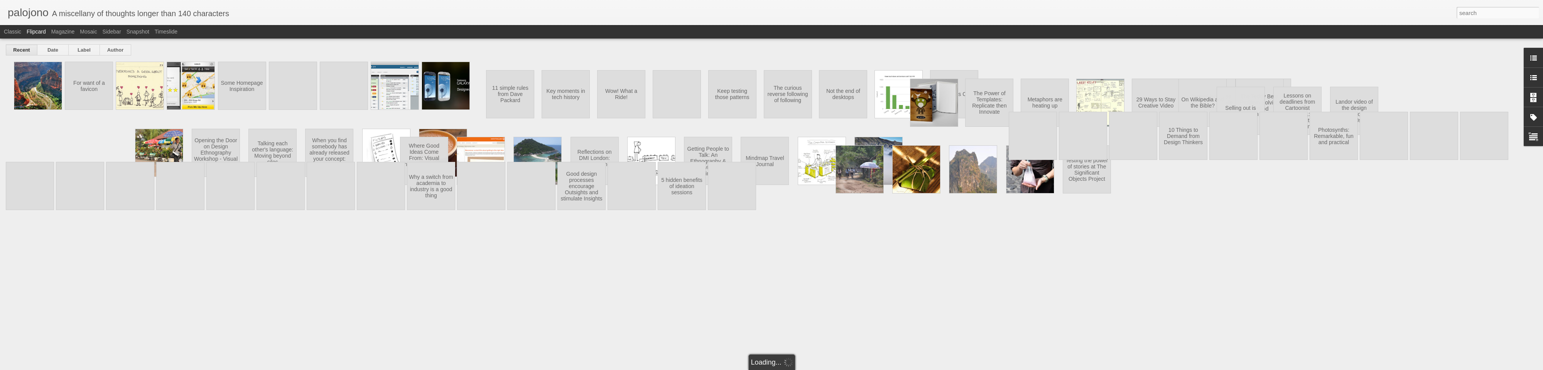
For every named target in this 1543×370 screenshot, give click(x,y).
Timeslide (166, 32)
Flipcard (36, 32)
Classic (12, 32)
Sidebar (112, 32)
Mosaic (88, 32)
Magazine (63, 32)
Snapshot (138, 32)
